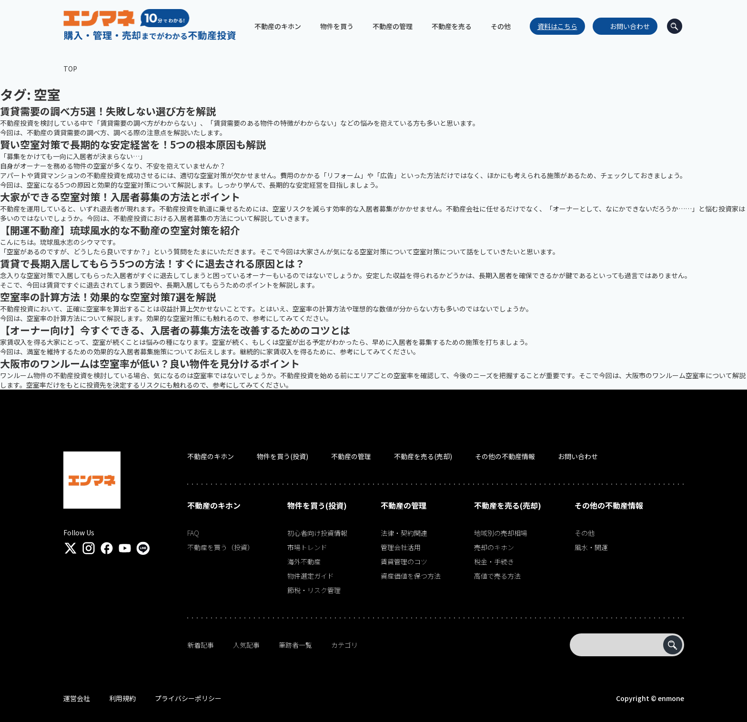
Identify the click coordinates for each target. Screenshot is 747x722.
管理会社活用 (401, 547)
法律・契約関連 (404, 533)
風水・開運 (591, 547)
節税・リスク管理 (314, 590)
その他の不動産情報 (505, 456)
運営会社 (76, 698)
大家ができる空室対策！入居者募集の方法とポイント (120, 197)
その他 (585, 533)
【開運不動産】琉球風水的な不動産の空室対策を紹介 (120, 230)
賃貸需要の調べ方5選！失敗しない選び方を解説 (108, 111)
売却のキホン (494, 547)
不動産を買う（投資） (220, 547)
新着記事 (200, 645)
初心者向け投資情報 (317, 533)
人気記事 (246, 645)
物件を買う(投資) (282, 456)
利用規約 (122, 698)
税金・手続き (494, 561)
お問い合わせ (630, 26)
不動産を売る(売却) (423, 456)
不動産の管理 (351, 456)
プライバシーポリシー (188, 698)
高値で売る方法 (497, 576)
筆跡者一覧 (295, 645)
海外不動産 (304, 561)
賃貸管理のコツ (404, 561)
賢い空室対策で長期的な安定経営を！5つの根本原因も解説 (133, 144)
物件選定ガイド (310, 576)
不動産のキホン (210, 456)
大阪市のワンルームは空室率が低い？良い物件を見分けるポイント (150, 363)
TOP (70, 68)
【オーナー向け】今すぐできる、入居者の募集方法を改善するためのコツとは (175, 330)
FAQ (193, 533)
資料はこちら (557, 26)
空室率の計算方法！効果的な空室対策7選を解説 (108, 297)
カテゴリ (344, 645)
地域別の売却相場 (500, 533)
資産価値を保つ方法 (411, 576)
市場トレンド (307, 547)
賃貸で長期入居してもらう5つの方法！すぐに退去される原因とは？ (152, 263)
